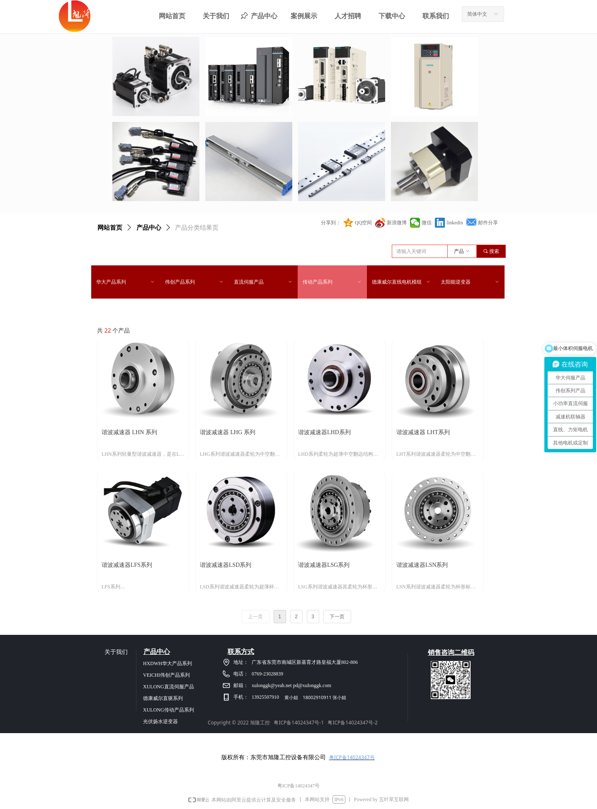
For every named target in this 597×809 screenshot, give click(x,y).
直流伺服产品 (263, 282)
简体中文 (477, 14)
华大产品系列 (125, 282)
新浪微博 (397, 223)
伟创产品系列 (194, 282)
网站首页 (109, 227)
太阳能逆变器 (470, 282)
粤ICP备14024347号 (352, 757)
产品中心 (148, 227)
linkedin (455, 223)
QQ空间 (363, 223)
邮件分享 (488, 223)
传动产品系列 (332, 282)
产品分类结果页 (196, 227)
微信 (427, 223)
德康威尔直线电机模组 (401, 282)
